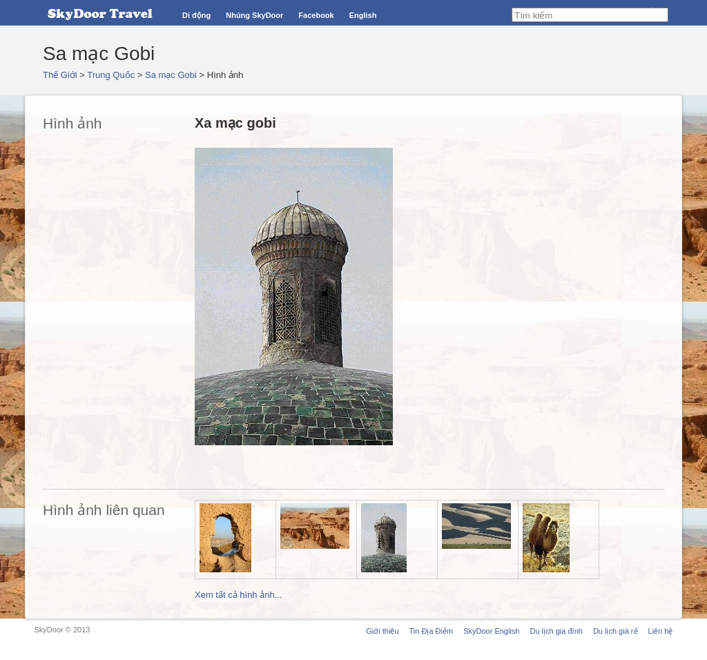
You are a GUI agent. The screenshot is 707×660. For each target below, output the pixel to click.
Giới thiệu (382, 631)
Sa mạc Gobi (171, 75)
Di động (196, 15)
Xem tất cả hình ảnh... (238, 595)
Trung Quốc (111, 75)
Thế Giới (60, 75)
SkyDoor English (491, 631)
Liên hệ (660, 631)
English (363, 15)
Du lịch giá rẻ (615, 631)
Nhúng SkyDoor (254, 15)
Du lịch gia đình (556, 631)
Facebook (315, 15)
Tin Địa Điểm (431, 631)
